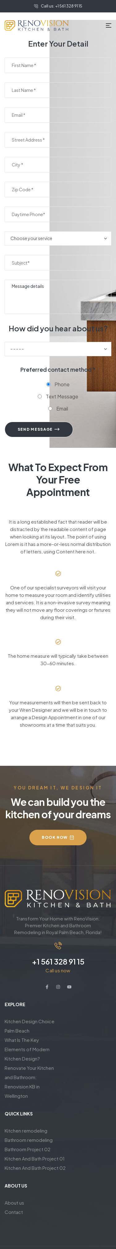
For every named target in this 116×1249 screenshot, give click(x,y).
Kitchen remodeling (26, 1130)
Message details (58, 297)
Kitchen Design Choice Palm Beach (29, 1025)
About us (14, 1203)
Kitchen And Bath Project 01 (35, 1158)
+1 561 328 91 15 (58, 961)
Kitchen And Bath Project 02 (35, 1168)
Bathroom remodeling (29, 1140)
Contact (14, 1212)
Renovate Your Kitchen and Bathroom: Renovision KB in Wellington (29, 1082)
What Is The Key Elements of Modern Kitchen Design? (27, 1049)
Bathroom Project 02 (27, 1149)
